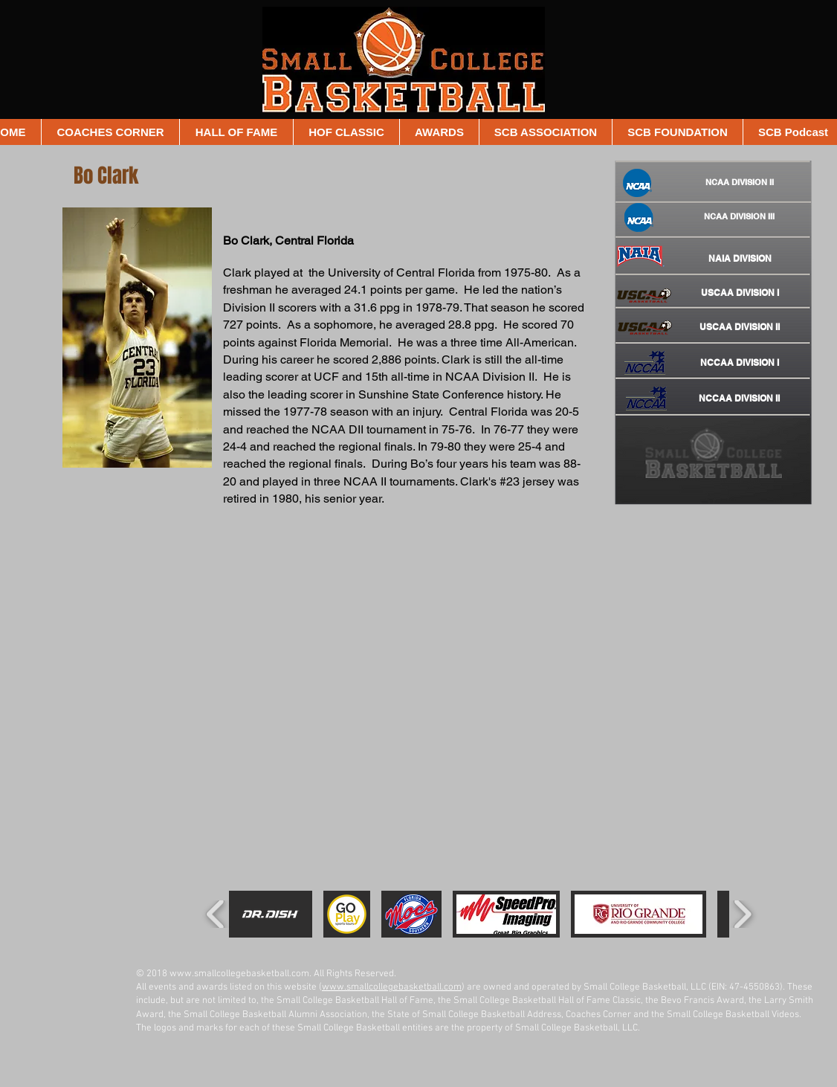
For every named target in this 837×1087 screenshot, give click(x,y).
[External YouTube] (377, 629)
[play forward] (742, 914)
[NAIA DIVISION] (739, 258)
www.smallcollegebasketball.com (239, 974)
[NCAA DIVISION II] (740, 183)
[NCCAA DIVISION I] (739, 363)
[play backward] (216, 914)
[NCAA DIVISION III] (739, 217)
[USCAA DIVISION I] (739, 293)
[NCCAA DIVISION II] (739, 398)
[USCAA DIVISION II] (739, 327)
